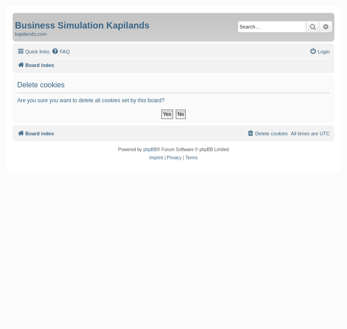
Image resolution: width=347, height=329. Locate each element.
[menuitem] (61, 51)
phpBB (150, 149)
